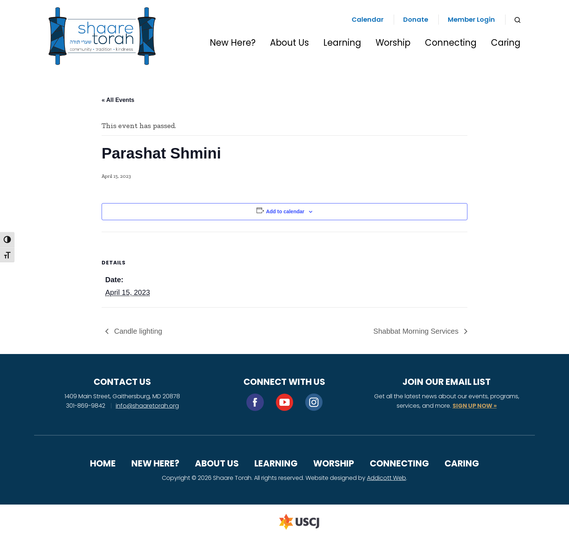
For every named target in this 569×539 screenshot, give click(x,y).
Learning (342, 43)
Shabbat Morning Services (416, 331)
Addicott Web (386, 478)
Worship (393, 43)
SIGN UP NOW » (475, 406)
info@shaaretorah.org (147, 406)
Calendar (368, 19)
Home (103, 463)
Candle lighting (137, 331)
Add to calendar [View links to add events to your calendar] (285, 211)
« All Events (118, 100)
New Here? (232, 43)
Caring (505, 43)
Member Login (471, 19)
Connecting (450, 43)
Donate (415, 19)
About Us (289, 43)
